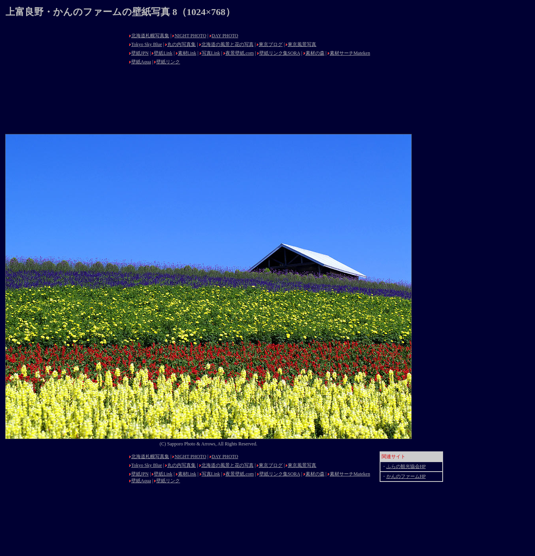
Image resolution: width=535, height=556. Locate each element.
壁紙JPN (140, 53)
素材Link (187, 53)
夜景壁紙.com (239, 53)
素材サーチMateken (350, 53)
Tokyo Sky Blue (146, 44)
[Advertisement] (65, 80)
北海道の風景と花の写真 (227, 44)
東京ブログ (271, 44)
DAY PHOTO (225, 35)
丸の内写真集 (181, 44)
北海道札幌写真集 (150, 35)
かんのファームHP (406, 476)
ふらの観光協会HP (406, 466)
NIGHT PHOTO (190, 35)
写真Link (211, 53)
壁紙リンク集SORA (279, 53)
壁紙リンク (168, 62)
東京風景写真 (302, 44)
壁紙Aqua (141, 62)
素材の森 (315, 53)
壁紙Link (163, 53)
